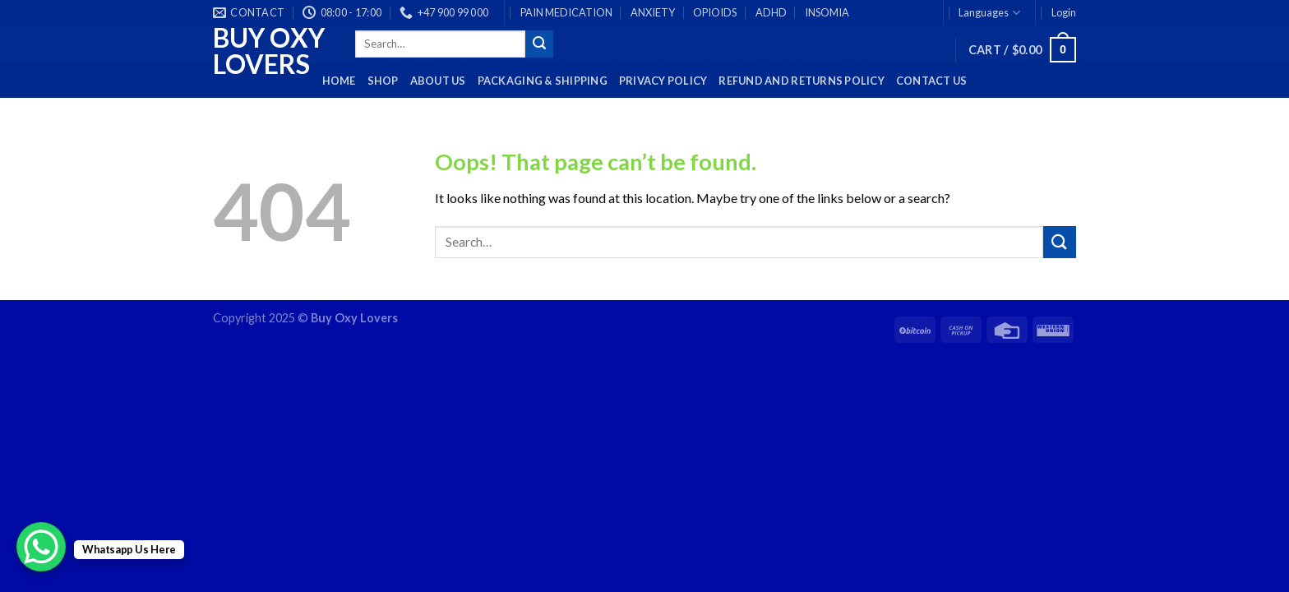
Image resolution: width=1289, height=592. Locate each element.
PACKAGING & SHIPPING (543, 80)
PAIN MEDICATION (566, 12)
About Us (438, 80)
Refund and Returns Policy (801, 80)
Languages (989, 13)
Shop (383, 80)
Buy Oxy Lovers (269, 51)
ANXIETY (653, 12)
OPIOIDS (715, 12)
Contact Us (932, 80)
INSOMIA (827, 12)
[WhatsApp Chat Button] (41, 546)
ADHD (771, 12)
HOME (339, 80)
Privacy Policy (663, 80)
